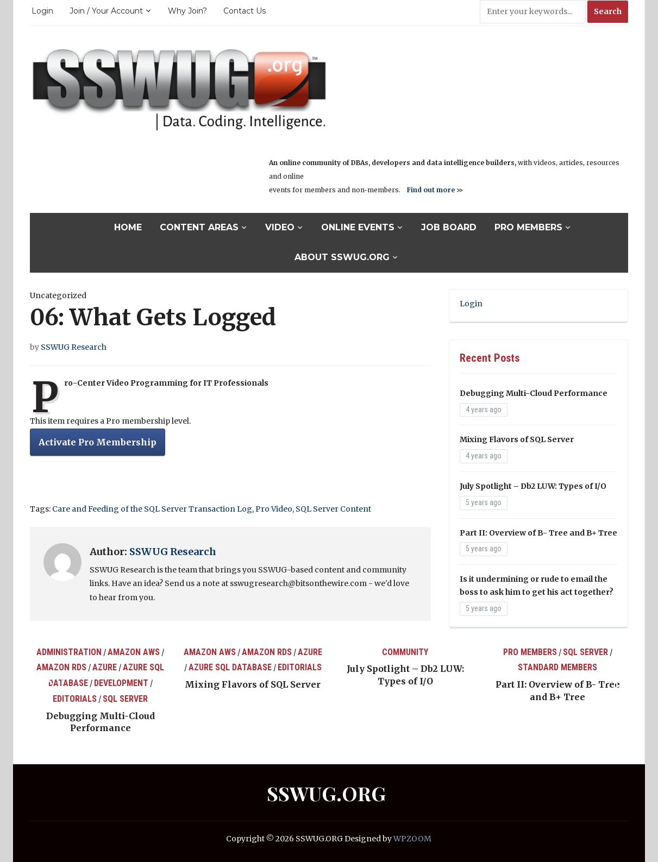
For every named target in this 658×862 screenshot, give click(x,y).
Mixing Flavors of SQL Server (517, 439)
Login (42, 11)
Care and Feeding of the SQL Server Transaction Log (152, 509)
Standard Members (557, 667)
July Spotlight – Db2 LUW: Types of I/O (533, 486)
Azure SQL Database (230, 667)
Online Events (357, 227)
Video (279, 227)
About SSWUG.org (342, 257)
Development (121, 683)
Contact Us (244, 11)
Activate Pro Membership (97, 442)
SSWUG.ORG (326, 793)
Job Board (449, 227)
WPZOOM (412, 839)
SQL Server (125, 699)
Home (128, 227)
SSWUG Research (73, 347)
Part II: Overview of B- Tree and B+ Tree (538, 533)
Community (405, 652)
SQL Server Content (333, 509)
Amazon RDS (61, 667)
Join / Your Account (106, 11)
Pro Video (273, 509)
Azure (104, 667)
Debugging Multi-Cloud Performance (533, 393)
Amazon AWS (134, 652)
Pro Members (528, 227)
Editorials (75, 699)
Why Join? (187, 11)
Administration (69, 652)
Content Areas (199, 227)
